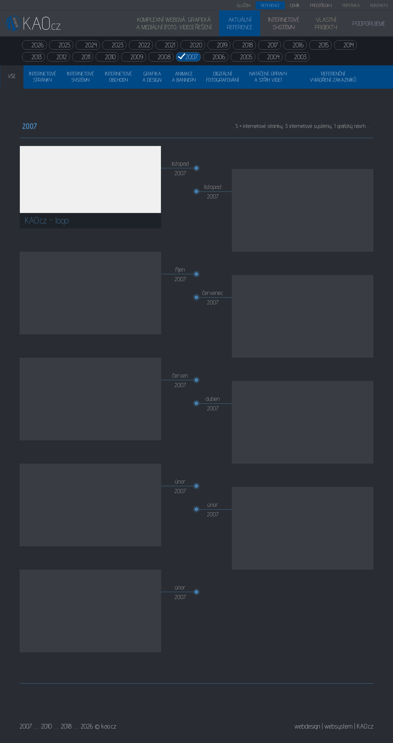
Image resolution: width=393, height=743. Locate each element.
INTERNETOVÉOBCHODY (118, 77)
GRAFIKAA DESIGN (152, 77)
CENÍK (295, 5)
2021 (170, 45)
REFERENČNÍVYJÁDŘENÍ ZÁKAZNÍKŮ (333, 77)
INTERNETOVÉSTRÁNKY (42, 77)
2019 (222, 45)
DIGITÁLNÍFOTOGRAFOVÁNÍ (222, 77)
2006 (218, 57)
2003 (300, 57)
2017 (273, 45)
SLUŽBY (243, 5)
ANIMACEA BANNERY (184, 77)
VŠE (12, 76)
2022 (144, 45)
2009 (136, 57)
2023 (118, 45)
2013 (36, 57)
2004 (273, 57)
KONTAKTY (379, 5)
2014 (348, 45)
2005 (246, 57)
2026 (37, 45)
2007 (191, 57)
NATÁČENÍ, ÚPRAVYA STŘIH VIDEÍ (268, 77)
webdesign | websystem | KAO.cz (333, 726)
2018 (247, 45)
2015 (323, 45)
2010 (110, 57)
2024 (91, 45)
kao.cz (108, 726)
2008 (164, 57)
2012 (61, 57)
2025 (64, 45)
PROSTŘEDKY (321, 5)
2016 (298, 45)
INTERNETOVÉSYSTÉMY (80, 77)
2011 (85, 57)
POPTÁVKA (351, 5)
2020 (196, 45)
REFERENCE (270, 5)
